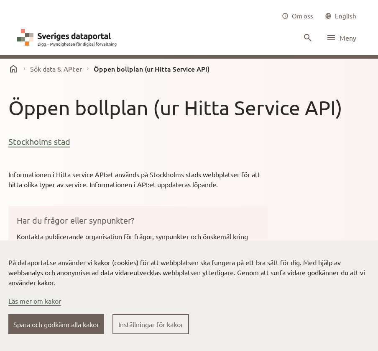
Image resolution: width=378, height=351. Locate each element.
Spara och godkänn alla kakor (56, 324)
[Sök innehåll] (307, 37)
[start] (13, 69)
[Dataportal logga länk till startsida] (68, 37)
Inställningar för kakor (150, 324)
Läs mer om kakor (34, 301)
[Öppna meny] (341, 37)
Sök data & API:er (56, 69)
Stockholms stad (39, 141)
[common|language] (340, 15)
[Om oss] (297, 15)
